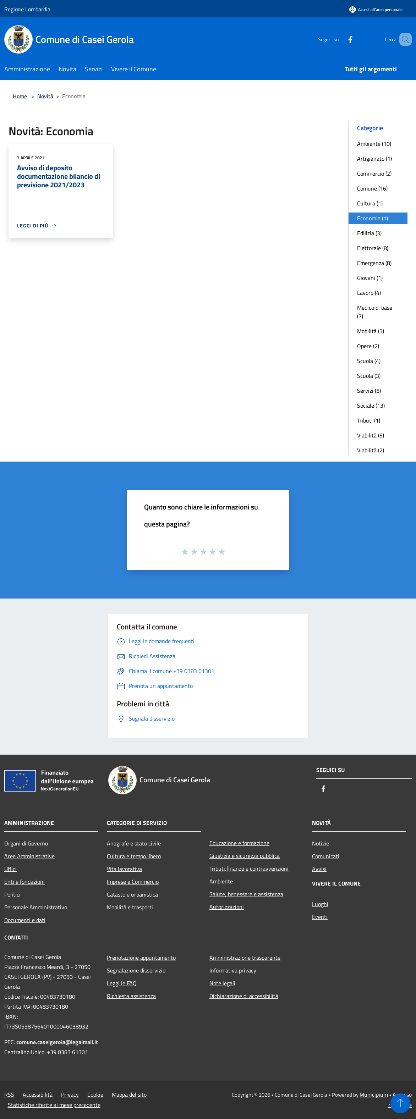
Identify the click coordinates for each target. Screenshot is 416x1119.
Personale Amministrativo (35, 907)
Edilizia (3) (369, 233)
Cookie (95, 1094)
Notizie (320, 843)
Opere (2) (368, 346)
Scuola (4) (369, 361)
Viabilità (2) (370, 450)
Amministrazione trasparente (244, 957)
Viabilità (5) (370, 435)
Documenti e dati (24, 920)
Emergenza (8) (374, 263)
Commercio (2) (374, 173)
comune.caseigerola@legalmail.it (57, 1042)
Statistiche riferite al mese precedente (54, 1105)
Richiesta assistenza (131, 996)
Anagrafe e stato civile (134, 843)
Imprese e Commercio (133, 881)
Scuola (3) (369, 375)
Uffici (10, 869)
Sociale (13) (371, 405)
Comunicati (325, 856)
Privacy (70, 1094)
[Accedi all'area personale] (376, 9)
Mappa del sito (129, 1094)
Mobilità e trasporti (130, 907)
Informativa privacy (232, 970)
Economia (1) (372, 218)
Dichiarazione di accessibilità (243, 996)
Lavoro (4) (369, 292)
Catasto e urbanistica (132, 894)
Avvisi (319, 869)
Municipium (374, 1094)
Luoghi (320, 904)
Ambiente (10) (374, 143)
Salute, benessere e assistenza (246, 894)
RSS (9, 1094)
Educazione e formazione (239, 843)
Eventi (320, 917)
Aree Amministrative (29, 856)
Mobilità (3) (370, 331)
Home (20, 96)
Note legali (222, 983)
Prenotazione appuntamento (141, 957)
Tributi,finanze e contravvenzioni (249, 868)
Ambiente (221, 881)
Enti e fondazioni (24, 881)
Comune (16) (372, 188)
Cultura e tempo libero (134, 856)
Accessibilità (38, 1094)
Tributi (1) (368, 420)
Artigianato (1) (374, 158)
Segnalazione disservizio (136, 970)
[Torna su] (400, 1103)
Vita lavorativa (124, 869)
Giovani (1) (370, 278)
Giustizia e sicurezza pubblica (244, 855)
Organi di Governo (26, 843)
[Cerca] (403, 39)
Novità (45, 96)
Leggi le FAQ (122, 983)
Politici (12, 894)
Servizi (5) (369, 390)
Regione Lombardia (27, 9)
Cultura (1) (370, 203)
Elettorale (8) (372, 248)
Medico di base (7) (374, 311)
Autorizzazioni (226, 907)
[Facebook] (340, 39)
